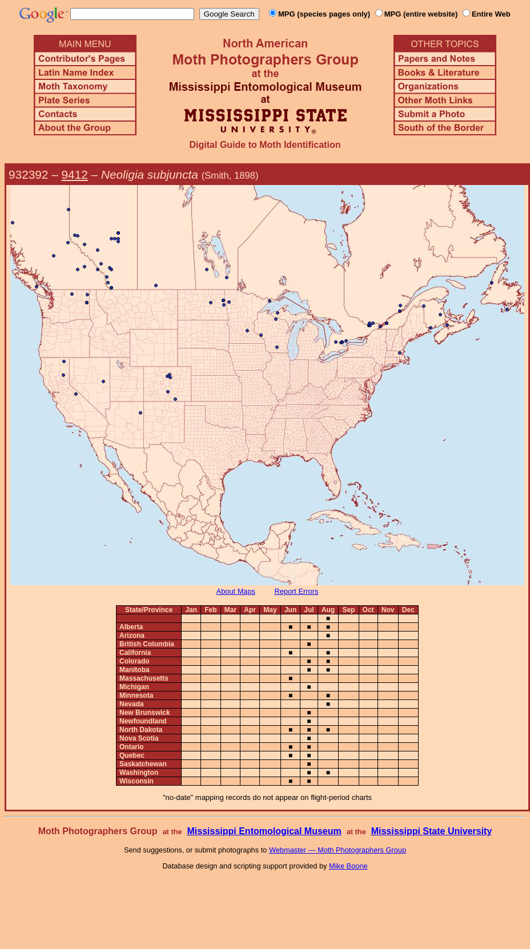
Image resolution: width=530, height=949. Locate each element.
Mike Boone (348, 866)
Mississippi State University (431, 831)
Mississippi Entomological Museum (264, 831)
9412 (75, 174)
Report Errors (297, 591)
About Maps (235, 591)
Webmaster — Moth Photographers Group (337, 850)
